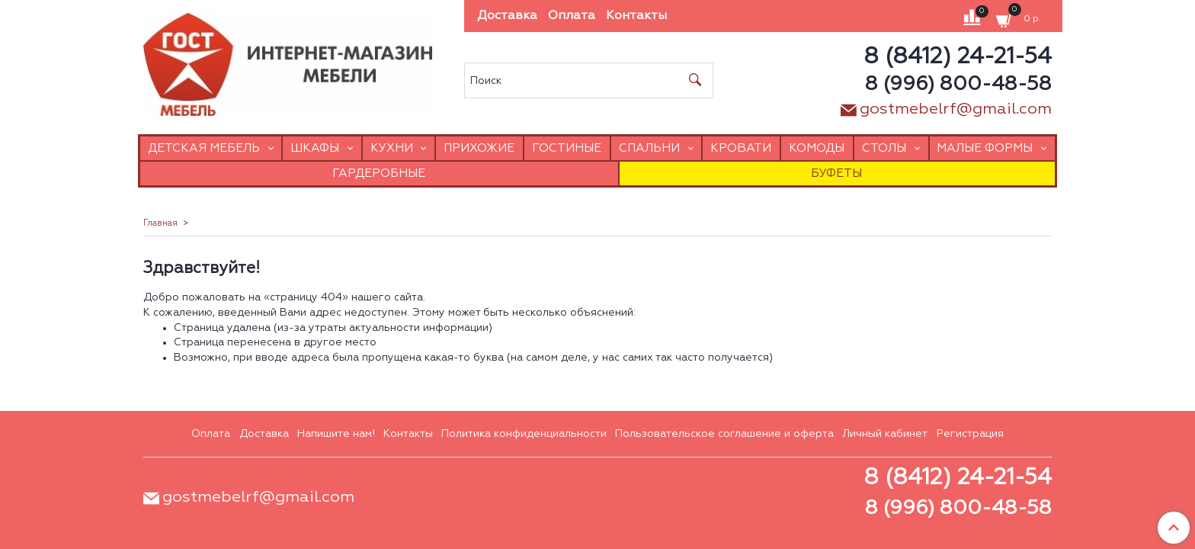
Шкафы (314, 148)
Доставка (507, 16)
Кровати (740, 148)
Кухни (391, 148)
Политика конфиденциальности (524, 434)
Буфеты (836, 173)
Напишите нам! (336, 434)
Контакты (636, 16)
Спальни (649, 148)
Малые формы (985, 148)
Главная (160, 223)
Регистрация (970, 434)
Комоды (816, 148)
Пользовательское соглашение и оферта (724, 434)
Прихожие (479, 148)
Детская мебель (204, 148)
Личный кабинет (884, 434)
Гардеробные (378, 173)
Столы (884, 148)
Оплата (571, 16)
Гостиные (566, 148)
